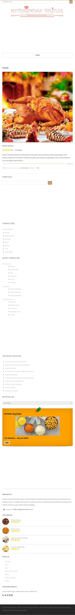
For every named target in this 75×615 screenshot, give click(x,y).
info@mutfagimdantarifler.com (22, 509)
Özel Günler (9, 299)
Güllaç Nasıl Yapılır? (11, 391)
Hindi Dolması (8, 146)
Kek (11, 273)
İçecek (7, 286)
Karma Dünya (25, 168)
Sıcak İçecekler (15, 292)
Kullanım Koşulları (10, 578)
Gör (7, 443)
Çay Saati (8, 264)
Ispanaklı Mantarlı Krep (19, 538)
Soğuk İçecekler (15, 295)
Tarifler (7, 581)
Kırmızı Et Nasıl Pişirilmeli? (13, 384)
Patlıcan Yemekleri (11, 375)
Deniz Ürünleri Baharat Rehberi (15, 362)
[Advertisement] (37, 33)
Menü (38, 55)
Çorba (7, 233)
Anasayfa (8, 561)
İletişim (7, 574)
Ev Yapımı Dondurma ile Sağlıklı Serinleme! (19, 371)
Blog (6, 568)
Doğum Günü (14, 305)
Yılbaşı (12, 315)
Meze (7, 242)
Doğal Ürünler (9, 236)
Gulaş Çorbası (16, 520)
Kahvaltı (7, 239)
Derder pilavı (15, 529)
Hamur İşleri (14, 270)
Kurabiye (13, 276)
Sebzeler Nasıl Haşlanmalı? (14, 381)
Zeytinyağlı (8, 252)
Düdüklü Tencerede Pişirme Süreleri (17, 365)
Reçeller (13, 283)
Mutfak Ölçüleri (10, 388)
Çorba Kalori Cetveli (11, 571)
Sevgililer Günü (15, 312)
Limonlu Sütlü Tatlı (18, 547)
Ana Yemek (9, 229)
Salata (7, 245)
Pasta (12, 279)
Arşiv (6, 565)
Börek (12, 266)
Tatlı (6, 249)
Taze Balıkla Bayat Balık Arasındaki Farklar (19, 378)
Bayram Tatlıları (10, 368)
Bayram (13, 302)
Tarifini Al (70, 164)
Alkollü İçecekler (15, 289)
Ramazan (13, 308)
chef (37, 168)
